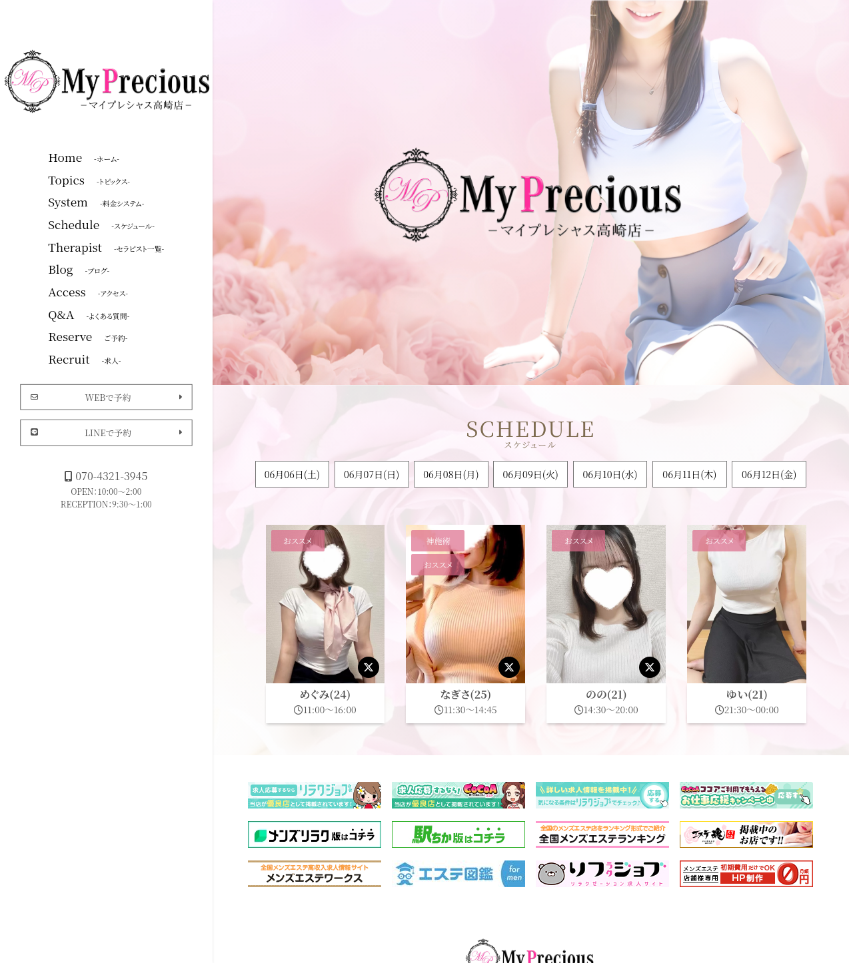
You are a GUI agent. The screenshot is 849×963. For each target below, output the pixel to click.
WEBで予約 (106, 396)
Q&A (88, 314)
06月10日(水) (609, 474)
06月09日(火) (530, 474)
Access (88, 291)
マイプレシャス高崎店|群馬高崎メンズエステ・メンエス (109, 80)
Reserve (87, 336)
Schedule (101, 224)
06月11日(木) (689, 474)
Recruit (84, 358)
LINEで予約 (106, 432)
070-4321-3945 (106, 475)
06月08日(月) (450, 474)
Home (83, 156)
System (96, 201)
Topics (89, 179)
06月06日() (292, 474)
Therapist (106, 246)
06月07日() (371, 474)
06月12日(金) (769, 474)
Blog (78, 268)
